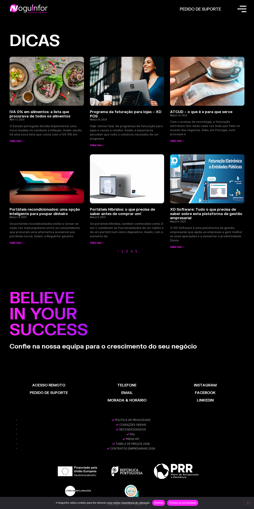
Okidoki (158, 502)
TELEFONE (127, 385)
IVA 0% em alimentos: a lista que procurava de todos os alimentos (40, 113)
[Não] (247, 502)
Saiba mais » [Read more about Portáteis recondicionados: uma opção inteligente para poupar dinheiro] (16, 242)
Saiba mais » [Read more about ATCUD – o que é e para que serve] (177, 140)
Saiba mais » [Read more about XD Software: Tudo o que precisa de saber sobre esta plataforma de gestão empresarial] (177, 247)
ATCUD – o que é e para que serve (201, 111)
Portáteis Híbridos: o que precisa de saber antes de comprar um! (122, 211)
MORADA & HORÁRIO (127, 400)
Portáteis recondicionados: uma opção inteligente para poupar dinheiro (45, 211)
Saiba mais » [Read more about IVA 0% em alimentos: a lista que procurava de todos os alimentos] (16, 141)
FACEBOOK (205, 392)
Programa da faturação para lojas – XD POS (125, 113)
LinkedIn (205, 400)
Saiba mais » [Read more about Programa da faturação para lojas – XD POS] (97, 145)
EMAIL (127, 392)
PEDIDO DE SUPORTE (200, 9)
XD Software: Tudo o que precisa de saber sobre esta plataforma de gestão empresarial (206, 213)
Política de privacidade (182, 502)
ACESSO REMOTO (48, 385)
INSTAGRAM (205, 385)
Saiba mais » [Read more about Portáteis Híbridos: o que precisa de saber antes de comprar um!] (97, 242)
